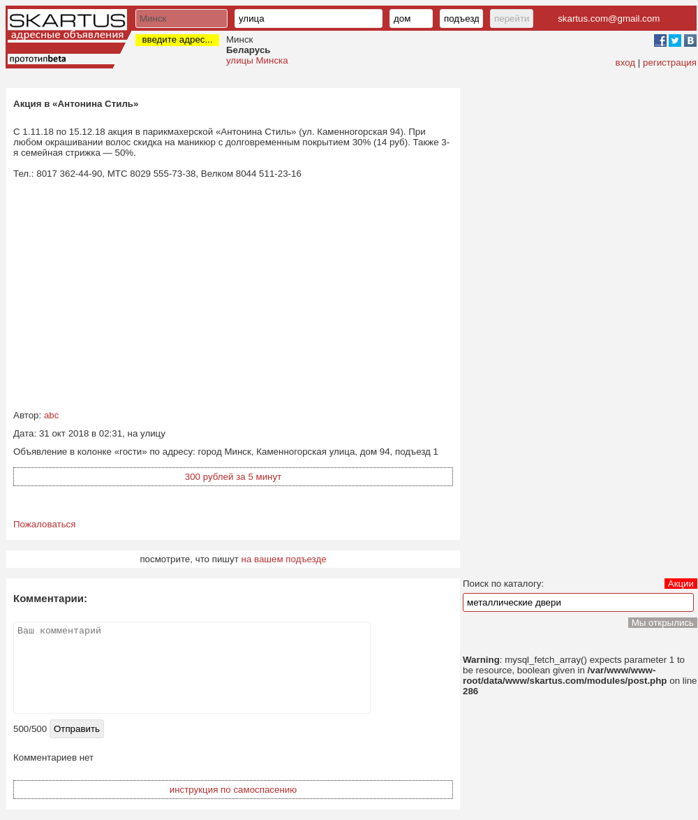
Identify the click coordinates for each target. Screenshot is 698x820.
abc (51, 415)
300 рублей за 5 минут (233, 476)
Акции (681, 583)
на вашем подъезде (284, 559)
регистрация (670, 62)
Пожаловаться (44, 524)
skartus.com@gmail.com (609, 18)
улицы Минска (257, 60)
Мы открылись (663, 622)
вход (626, 62)
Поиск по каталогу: (503, 583)
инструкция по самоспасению (233, 789)
